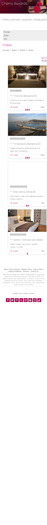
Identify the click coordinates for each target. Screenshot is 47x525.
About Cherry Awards (12, 269)
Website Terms (26, 269)
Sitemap (26, 271)
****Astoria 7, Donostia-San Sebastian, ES (27, 239)
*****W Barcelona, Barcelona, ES (25, 143)
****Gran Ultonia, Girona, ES (23, 191)
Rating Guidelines (15, 271)
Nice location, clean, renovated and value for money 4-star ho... (27, 197)
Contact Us (34, 271)
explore (27, 19)
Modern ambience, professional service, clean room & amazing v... (25, 149)
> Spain (13, 50)
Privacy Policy (38, 269)
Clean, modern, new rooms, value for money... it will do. (24, 245)
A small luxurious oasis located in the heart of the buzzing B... (27, 101)
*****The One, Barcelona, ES (23, 95)
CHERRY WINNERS (11, 19)
